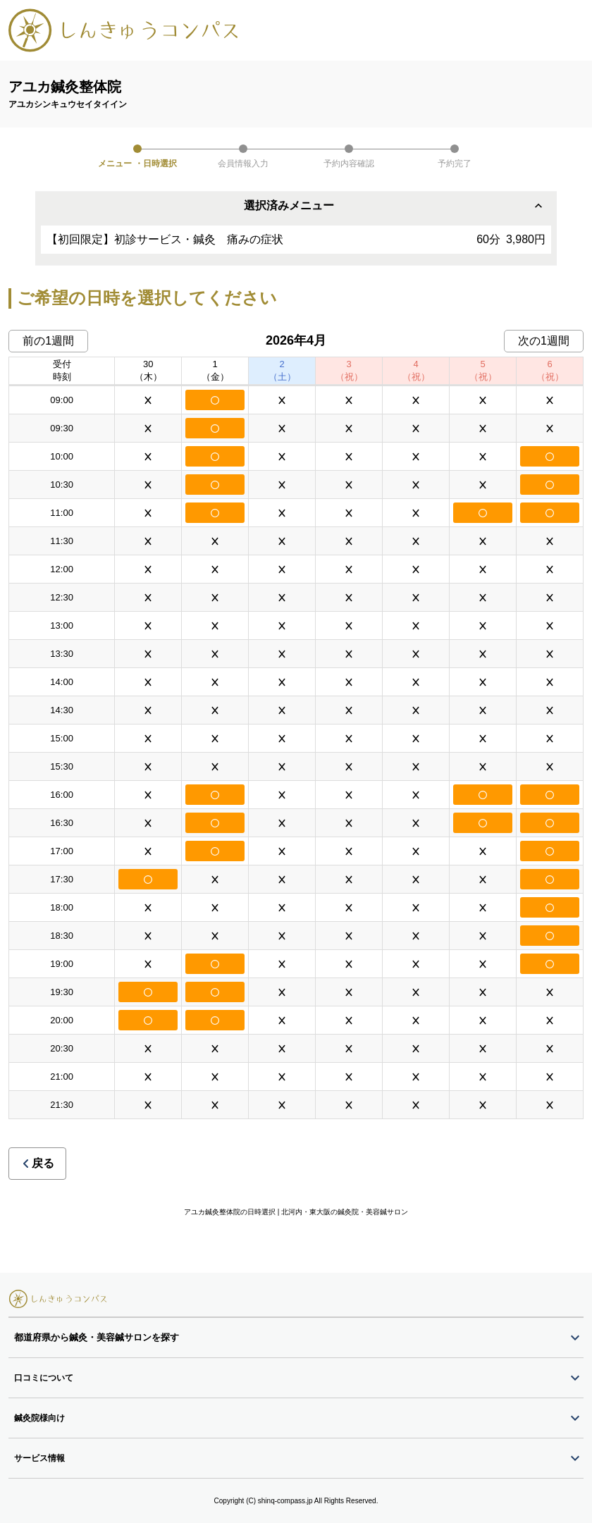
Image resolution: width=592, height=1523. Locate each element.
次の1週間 (543, 341)
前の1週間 (48, 341)
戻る (37, 1163)
